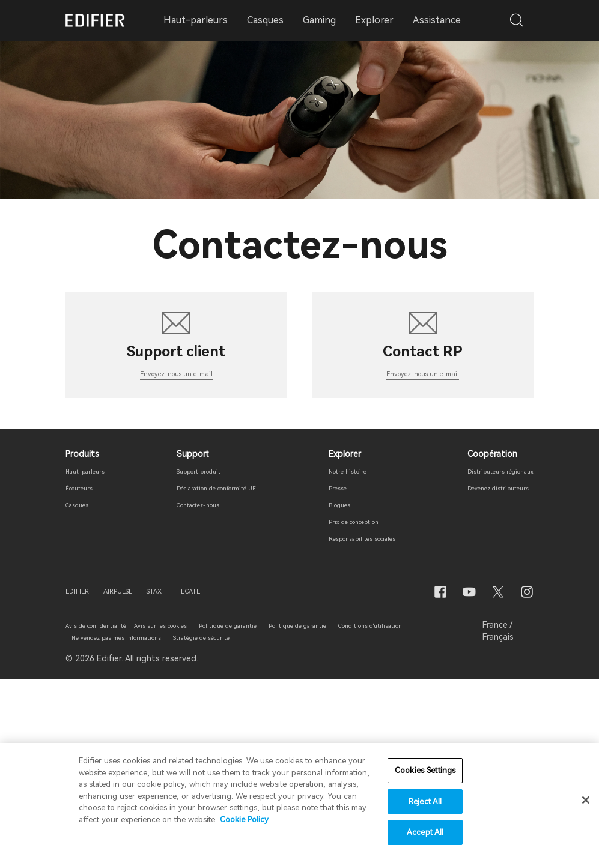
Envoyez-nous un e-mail (176, 549)
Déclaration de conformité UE (214, 664)
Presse (322, 664)
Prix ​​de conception (346, 698)
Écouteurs (85, 664)
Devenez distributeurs (484, 664)
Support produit (188, 647)
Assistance (437, 20)
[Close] (586, 800)
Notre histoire (337, 647)
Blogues (325, 681)
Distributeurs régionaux (487, 647)
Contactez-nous (189, 681)
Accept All (425, 833)
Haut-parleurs (93, 647)
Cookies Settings (425, 770)
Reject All (425, 802)
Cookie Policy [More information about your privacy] (244, 820)
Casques (82, 681)
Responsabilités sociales (357, 715)
